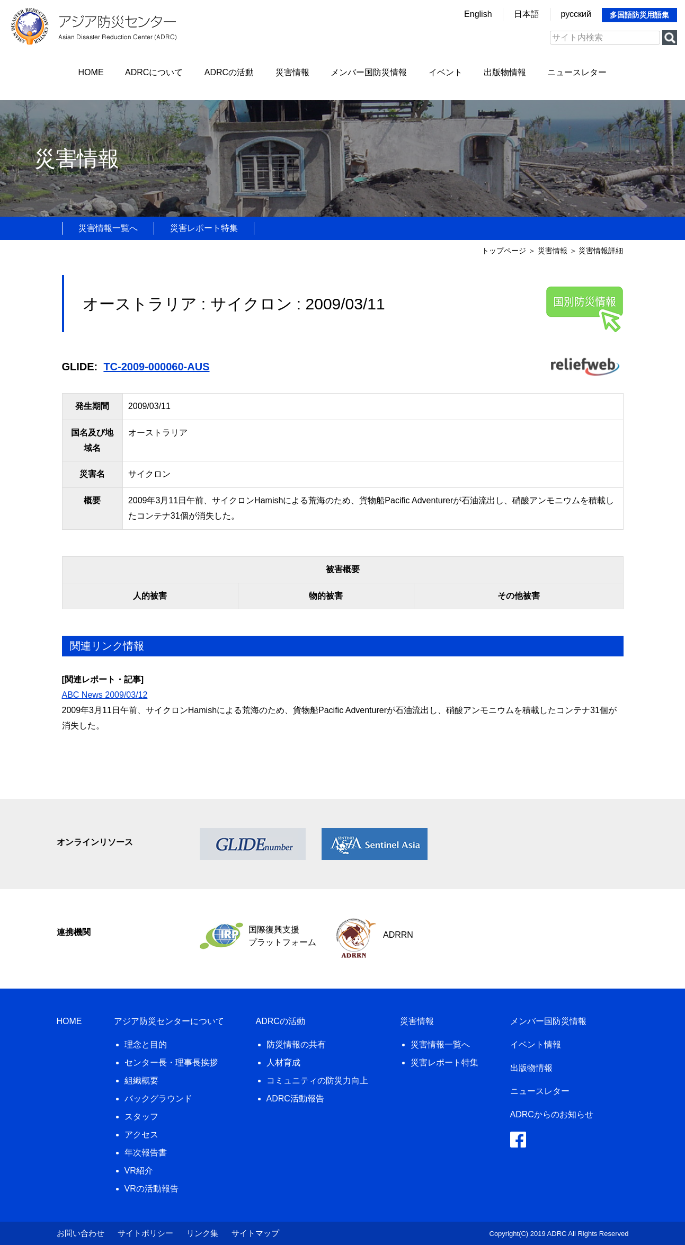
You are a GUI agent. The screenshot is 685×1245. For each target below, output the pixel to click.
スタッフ (141, 1116)
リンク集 (202, 1233)
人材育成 (283, 1062)
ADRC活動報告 (295, 1098)
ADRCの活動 (229, 72)
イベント (445, 72)
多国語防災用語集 (639, 15)
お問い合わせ (80, 1233)
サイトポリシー (145, 1233)
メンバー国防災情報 (369, 72)
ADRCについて (154, 72)
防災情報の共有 (296, 1044)
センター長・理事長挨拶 (171, 1062)
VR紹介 (138, 1170)
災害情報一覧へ (108, 228)
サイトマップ (255, 1233)
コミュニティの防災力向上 (317, 1080)
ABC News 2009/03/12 (105, 694)
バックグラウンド (158, 1098)
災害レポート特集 (204, 228)
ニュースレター (577, 72)
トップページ (504, 250)
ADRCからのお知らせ (551, 1114)
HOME (91, 72)
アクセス (141, 1134)
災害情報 (292, 72)
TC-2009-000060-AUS (156, 366)
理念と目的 (145, 1044)
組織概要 (141, 1080)
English (478, 14)
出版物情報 (505, 72)
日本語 (526, 14)
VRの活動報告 (151, 1188)
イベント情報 (535, 1044)
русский (576, 14)
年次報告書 (145, 1152)
